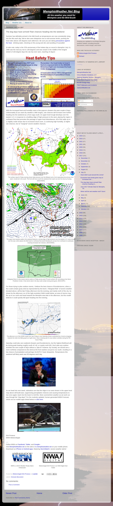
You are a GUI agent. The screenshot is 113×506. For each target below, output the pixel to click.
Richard (81, 56)
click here (39, 399)
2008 (81, 235)
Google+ (37, 444)
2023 (81, 138)
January (84, 209)
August (83, 169)
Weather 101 (17, 23)
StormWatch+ (45, 449)
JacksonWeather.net (83, 88)
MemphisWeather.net (16, 447)
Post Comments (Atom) (22, 498)
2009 (81, 232)
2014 (81, 218)
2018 (81, 153)
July (82, 172)
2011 (81, 227)
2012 (81, 224)
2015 (81, 215)
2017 (81, 155)
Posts (81, 101)
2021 (81, 144)
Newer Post (11, 493)
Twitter (28, 444)
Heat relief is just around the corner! (92, 175)
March (83, 203)
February (84, 206)
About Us (28, 23)
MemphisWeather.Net (84, 72)
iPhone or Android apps (24, 449)
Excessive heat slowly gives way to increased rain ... (92, 178)
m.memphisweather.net (43, 447)
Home (39, 493)
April (82, 200)
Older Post (67, 493)
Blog (7, 23)
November (84, 161)
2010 (81, 230)
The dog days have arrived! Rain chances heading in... (91, 183)
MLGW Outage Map (83, 82)
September (85, 166)
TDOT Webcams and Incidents (87, 85)
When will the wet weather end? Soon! (93, 191)
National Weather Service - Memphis (89, 77)
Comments (82, 104)
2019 (81, 150)
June (83, 195)
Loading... (80, 64)
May (82, 198)
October (84, 164)
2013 (81, 221)
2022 (81, 141)
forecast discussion (17, 477)
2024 (81, 136)
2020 (81, 147)
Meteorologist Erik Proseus (88, 53)
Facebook (21, 444)
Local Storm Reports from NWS (87, 80)
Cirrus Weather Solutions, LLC (87, 75)
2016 (81, 212)
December (84, 158)
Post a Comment (14, 485)
